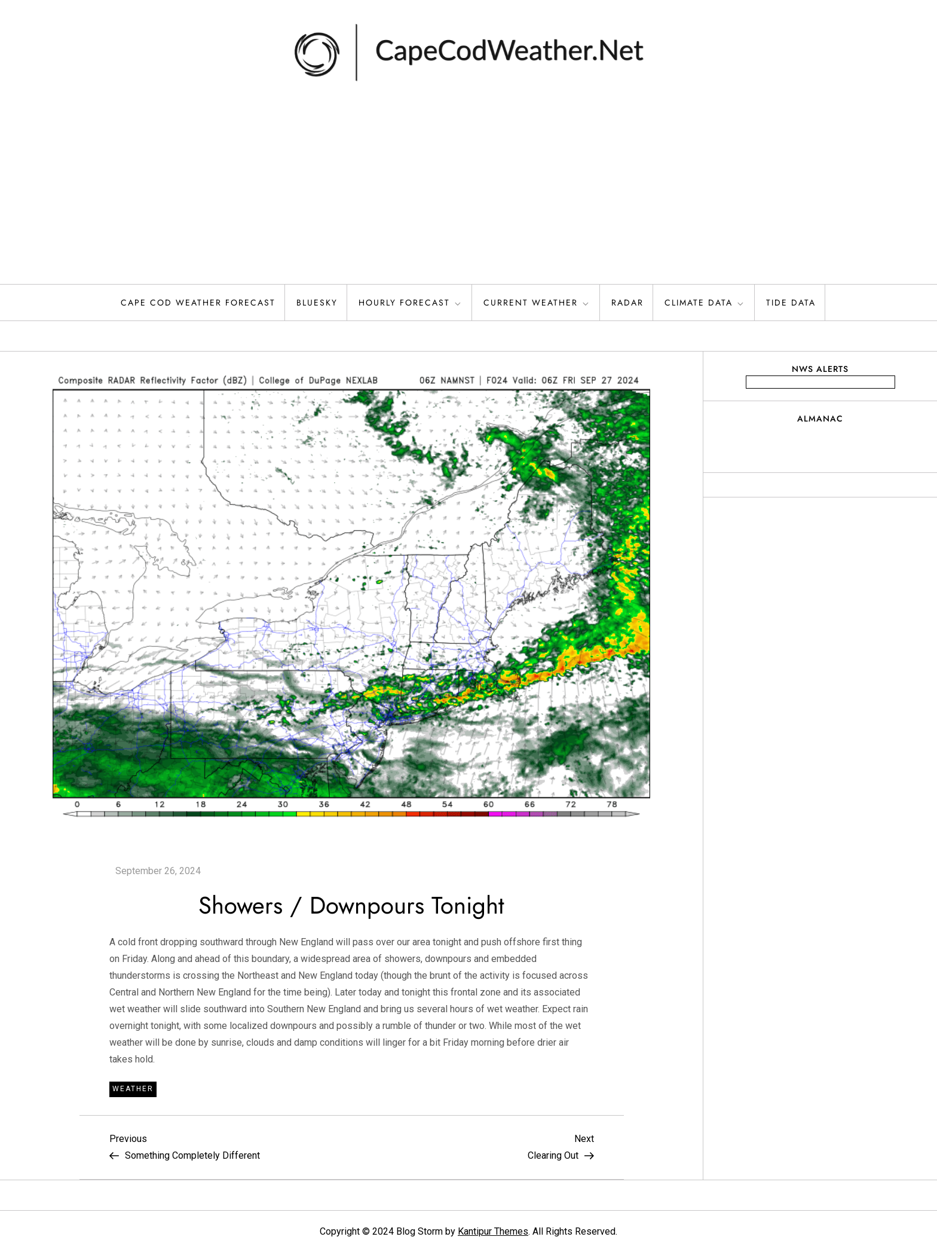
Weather (133, 1089)
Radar (627, 303)
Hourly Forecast (411, 303)
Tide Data (791, 303)
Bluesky (317, 303)
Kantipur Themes (493, 1231)
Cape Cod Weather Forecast (198, 303)
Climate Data (705, 303)
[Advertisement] (468, 194)
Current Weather (536, 303)
